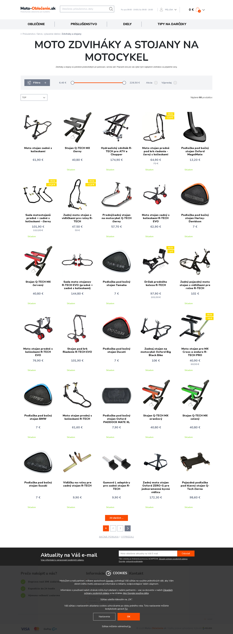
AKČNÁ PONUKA (109, 537)
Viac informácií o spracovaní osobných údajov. (62, 560)
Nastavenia (104, 616)
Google (110, 580)
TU (126, 608)
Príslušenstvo (29, 34)
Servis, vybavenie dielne (48, 34)
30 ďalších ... (116, 518)
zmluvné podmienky (134, 561)
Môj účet (169, 9)
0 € (191, 9)
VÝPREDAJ (127, 537)
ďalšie (128, 528)
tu (130, 626)
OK (128, 616)
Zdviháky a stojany (71, 34)
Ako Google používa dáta (136, 593)
